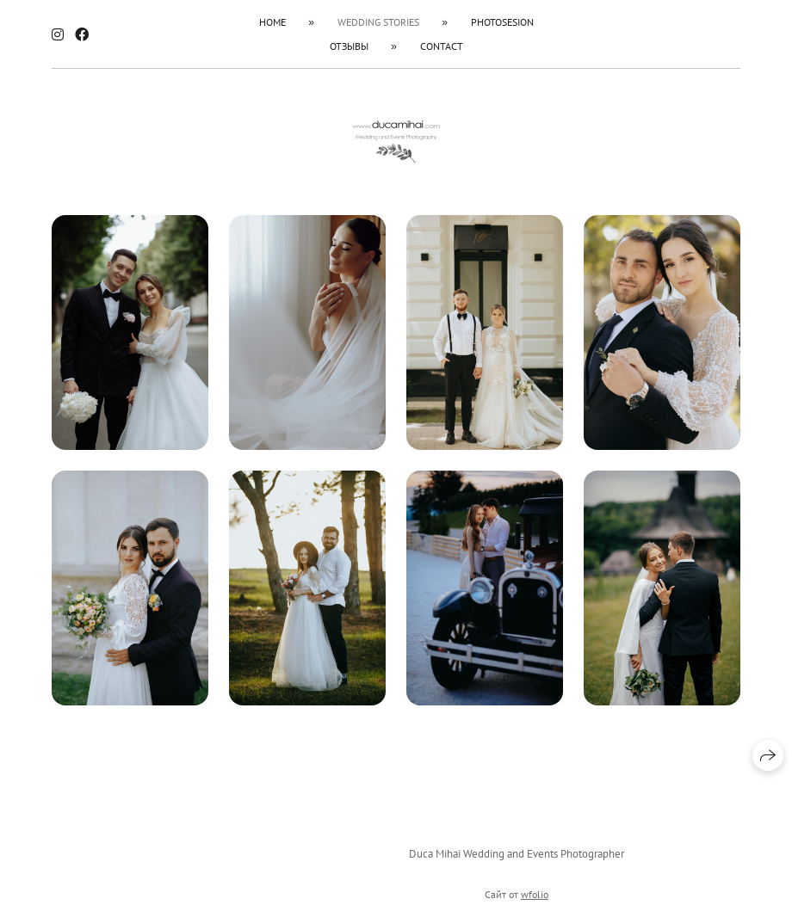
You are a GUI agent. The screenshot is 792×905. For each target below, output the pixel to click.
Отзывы (349, 46)
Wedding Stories (378, 21)
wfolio (534, 897)
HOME (272, 21)
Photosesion (502, 21)
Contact (441, 46)
